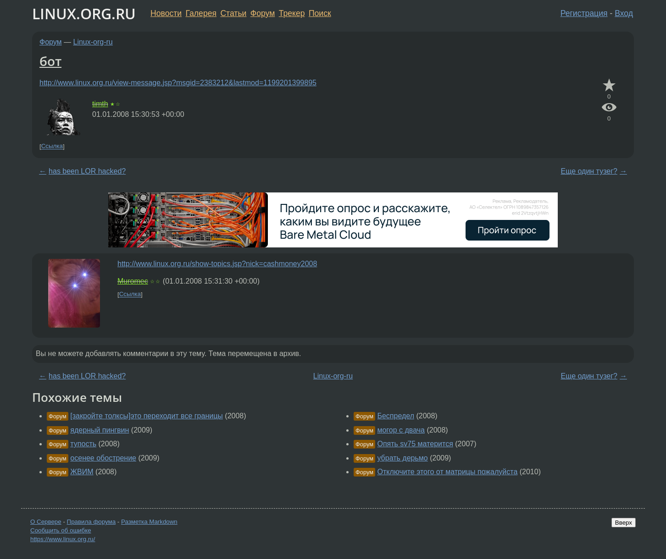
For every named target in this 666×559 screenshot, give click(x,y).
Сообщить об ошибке (60, 530)
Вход (624, 13)
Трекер (292, 13)
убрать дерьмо (402, 458)
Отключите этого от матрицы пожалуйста (447, 472)
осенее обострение (103, 458)
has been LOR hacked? (87, 171)
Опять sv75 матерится (415, 444)
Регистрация (584, 13)
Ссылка (52, 146)
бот (50, 61)
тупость (83, 444)
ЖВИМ (81, 472)
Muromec (132, 281)
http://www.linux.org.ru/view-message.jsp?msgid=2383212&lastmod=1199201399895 (177, 83)
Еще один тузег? (589, 171)
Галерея (201, 13)
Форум (262, 13)
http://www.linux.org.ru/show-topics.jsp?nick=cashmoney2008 (217, 264)
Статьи (233, 13)
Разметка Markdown (149, 521)
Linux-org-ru (93, 42)
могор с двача (401, 430)
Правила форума (91, 521)
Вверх (623, 522)
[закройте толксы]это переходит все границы (146, 416)
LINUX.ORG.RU (84, 13)
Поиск (320, 13)
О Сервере (45, 521)
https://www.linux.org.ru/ (62, 539)
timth (100, 104)
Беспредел (395, 416)
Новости (166, 13)
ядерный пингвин (99, 430)
